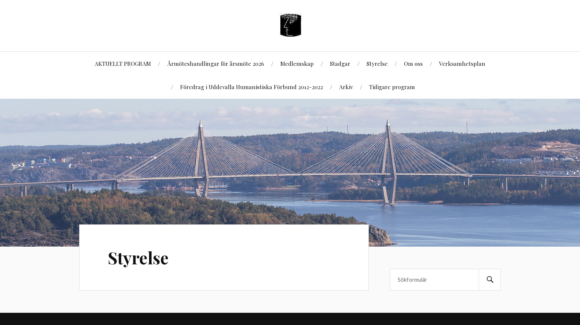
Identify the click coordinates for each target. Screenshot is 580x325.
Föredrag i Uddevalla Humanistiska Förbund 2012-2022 (251, 87)
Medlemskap (297, 63)
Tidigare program (392, 87)
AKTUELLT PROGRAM (123, 63)
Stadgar (340, 63)
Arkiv (346, 87)
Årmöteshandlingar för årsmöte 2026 (215, 63)
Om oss (413, 63)
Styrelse (377, 63)
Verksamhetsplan (462, 63)
